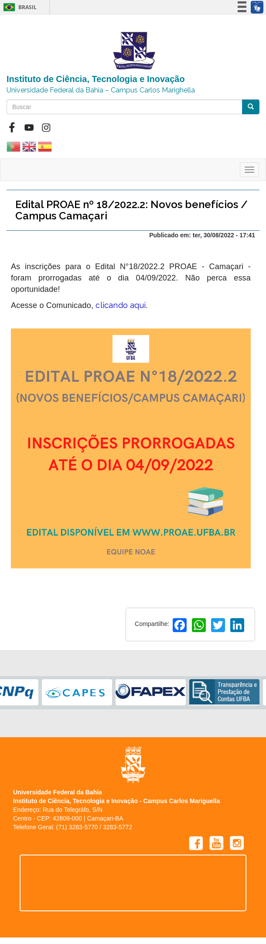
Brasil (18, 7)
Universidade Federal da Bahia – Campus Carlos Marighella (101, 90)
